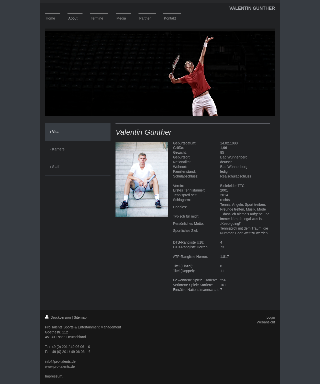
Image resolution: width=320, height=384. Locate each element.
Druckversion (58, 317)
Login (270, 317)
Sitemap (80, 317)
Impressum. (54, 376)
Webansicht (266, 322)
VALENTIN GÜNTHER (252, 8)
